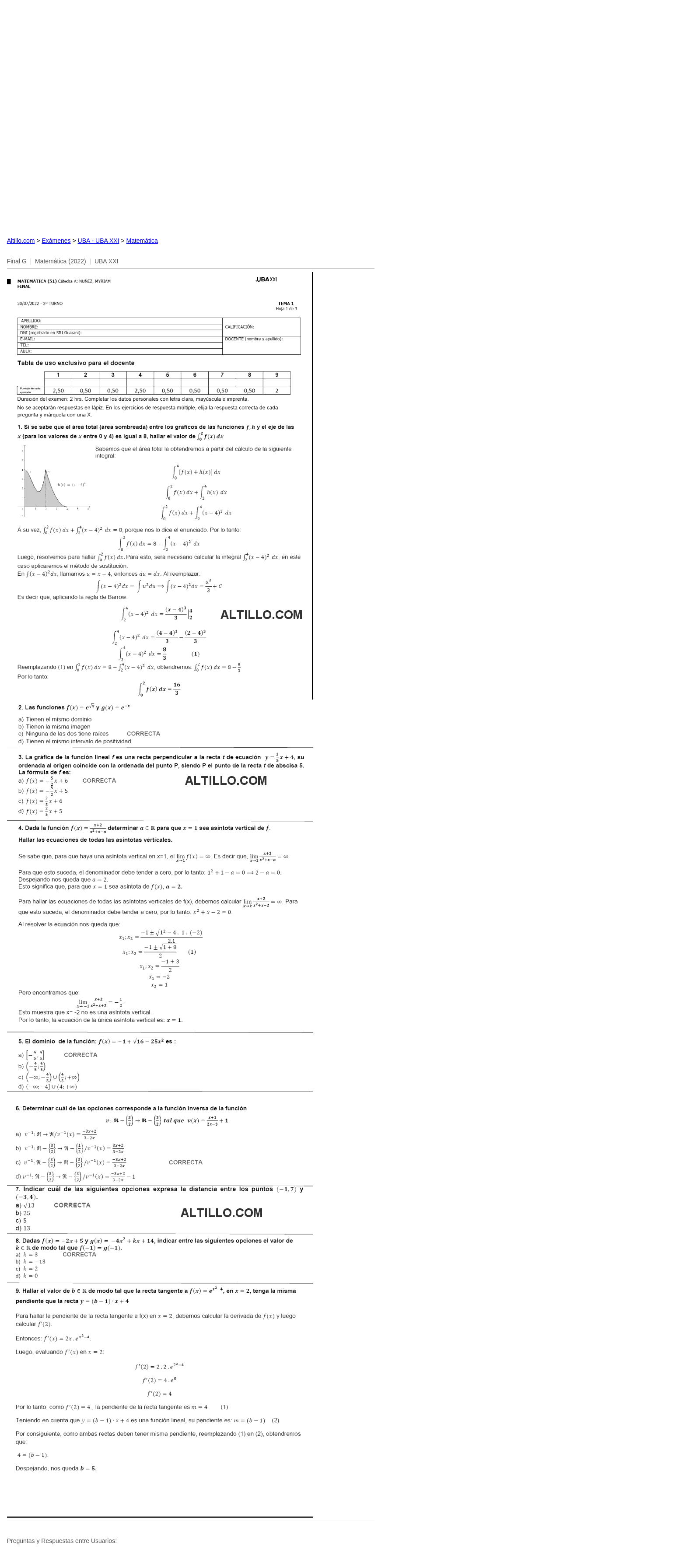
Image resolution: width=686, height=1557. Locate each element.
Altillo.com (21, 240)
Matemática (142, 240)
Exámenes (56, 240)
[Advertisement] (190, 117)
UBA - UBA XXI (98, 240)
